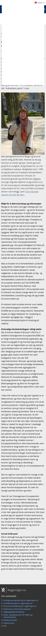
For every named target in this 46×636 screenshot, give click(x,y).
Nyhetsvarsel (8, 623)
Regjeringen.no (16, 590)
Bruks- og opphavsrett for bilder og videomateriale (17, 616)
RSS (4, 626)
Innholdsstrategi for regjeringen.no (17, 603)
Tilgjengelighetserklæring (13, 612)
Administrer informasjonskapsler (17, 609)
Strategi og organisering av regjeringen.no (20, 600)
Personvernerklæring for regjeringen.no (19, 606)
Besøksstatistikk (10, 620)
